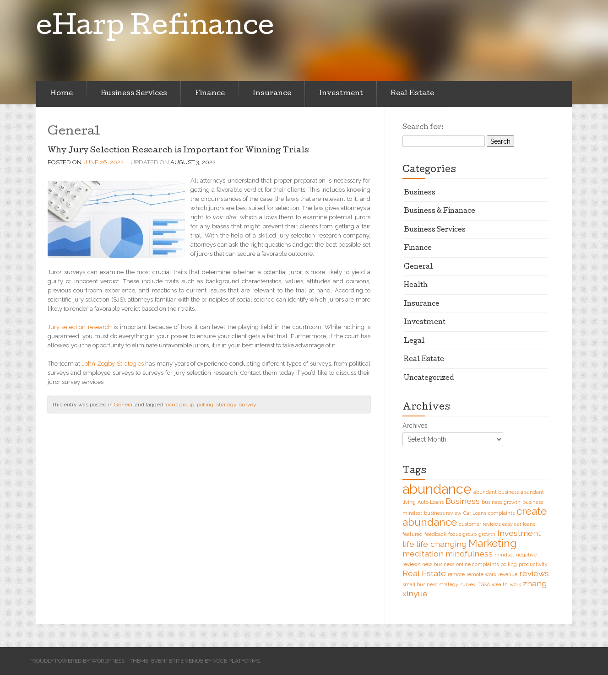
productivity (533, 564)
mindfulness (469, 553)
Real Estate (412, 93)
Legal (414, 341)
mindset (504, 554)
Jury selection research (80, 327)
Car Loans (474, 513)
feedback (435, 534)
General (124, 404)
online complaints (477, 564)
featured (412, 534)
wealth (500, 584)
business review (442, 513)
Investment (341, 93)
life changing (441, 544)
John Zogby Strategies (112, 363)
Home (61, 93)
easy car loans (518, 524)
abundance (437, 489)
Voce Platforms (236, 661)
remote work (481, 574)
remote (456, 574)
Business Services (133, 93)
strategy (226, 404)
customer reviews (479, 524)
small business (419, 584)
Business (419, 193)
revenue (507, 574)
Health (416, 285)
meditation (423, 553)
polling (205, 404)
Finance (210, 93)
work (515, 584)
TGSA (484, 584)
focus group (179, 404)
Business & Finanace (439, 211)
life (408, 544)
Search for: (423, 127)
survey (247, 404)
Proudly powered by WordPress (77, 661)
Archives (415, 425)
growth (486, 534)
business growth (501, 502)
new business (438, 564)
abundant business (496, 492)
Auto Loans (431, 502)
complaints (501, 513)
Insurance (271, 93)
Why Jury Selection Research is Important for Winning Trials (178, 151)
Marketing (492, 543)
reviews (534, 573)
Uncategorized (429, 378)
